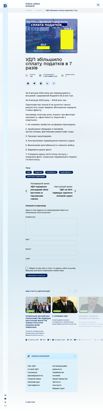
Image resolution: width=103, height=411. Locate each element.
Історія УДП (33, 369)
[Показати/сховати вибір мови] (5, 395)
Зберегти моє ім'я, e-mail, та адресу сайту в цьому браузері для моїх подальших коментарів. (51, 269)
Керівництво (58, 372)
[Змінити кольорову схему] (5, 402)
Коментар (31, 217)
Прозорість (51, 172)
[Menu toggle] (98, 5)
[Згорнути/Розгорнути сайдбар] (5, 398)
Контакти (57, 385)
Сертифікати (34, 385)
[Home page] (33, 5)
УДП (28, 172)
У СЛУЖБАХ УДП (60, 316)
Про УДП (32, 366)
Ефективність (66, 172)
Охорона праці (34, 379)
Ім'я (28, 239)
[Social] (5, 405)
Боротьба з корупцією (36, 176)
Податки (38, 172)
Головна (29, 10)
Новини (39, 10)
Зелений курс (34, 382)
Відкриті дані (58, 388)
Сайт (28, 259)
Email (28, 249)
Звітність (57, 382)
